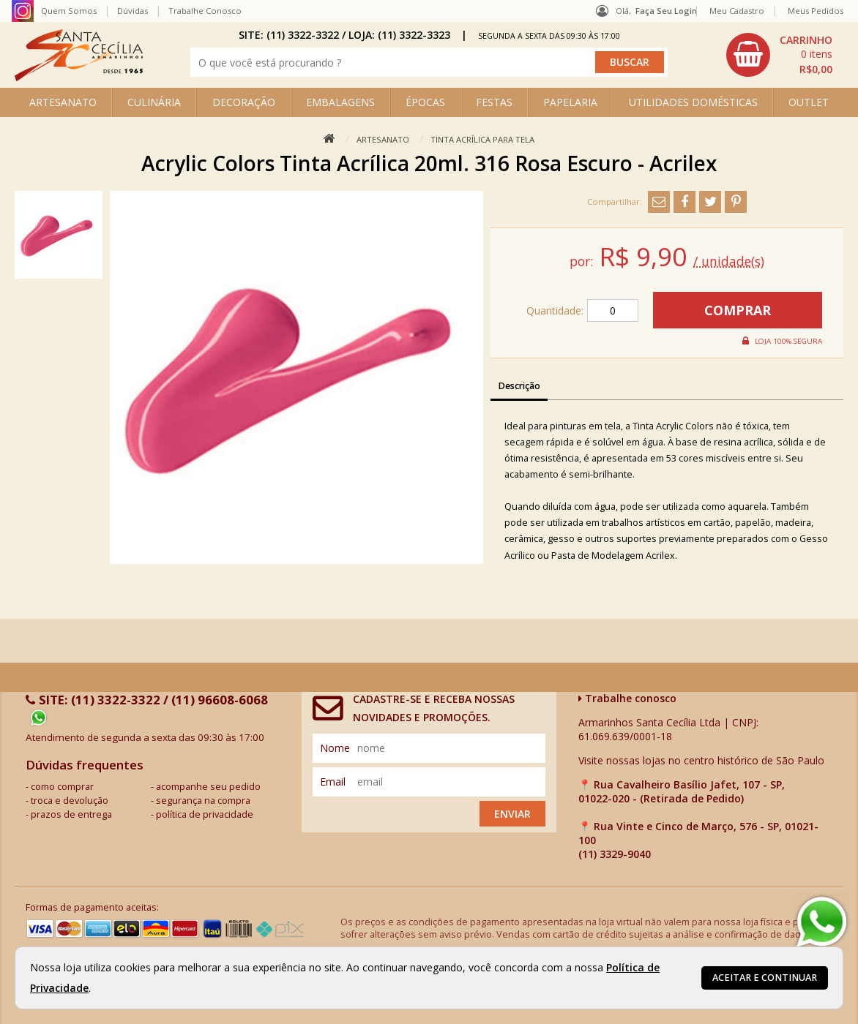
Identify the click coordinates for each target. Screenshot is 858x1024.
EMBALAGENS (340, 102)
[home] (79, 77)
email (333, 781)
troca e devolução (69, 800)
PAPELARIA (570, 102)
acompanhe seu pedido (208, 786)
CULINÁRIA (154, 102)
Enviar (512, 814)
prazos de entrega (71, 814)
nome (335, 748)
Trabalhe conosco (627, 698)
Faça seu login (666, 10)
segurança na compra (203, 800)
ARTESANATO (63, 102)
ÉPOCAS (425, 102)
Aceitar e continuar (764, 977)
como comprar (62, 786)
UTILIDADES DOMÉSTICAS (693, 102)
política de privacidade (204, 814)
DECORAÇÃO (243, 102)
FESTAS (494, 102)
